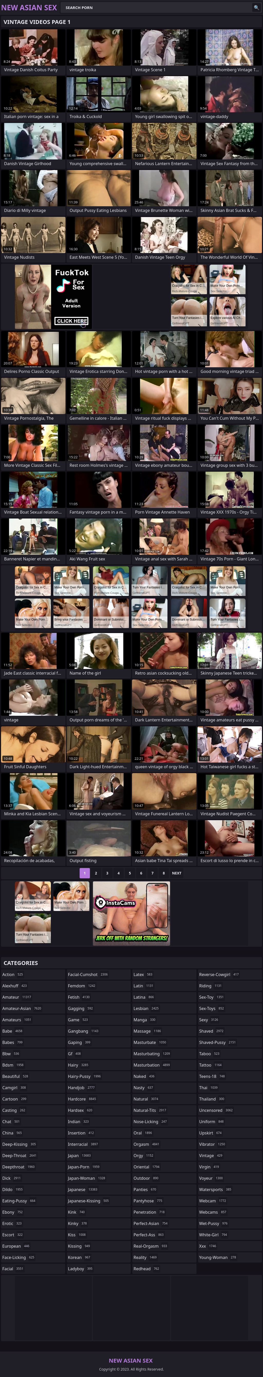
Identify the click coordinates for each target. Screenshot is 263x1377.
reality (146, 1257)
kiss (77, 1235)
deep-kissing (19, 1144)
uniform (212, 1121)
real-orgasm (151, 1246)
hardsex (81, 1110)
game (78, 1020)
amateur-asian (22, 1008)
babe (13, 1031)
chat (11, 1121)
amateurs (17, 1020)
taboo (210, 1054)
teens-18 (212, 1076)
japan (80, 1155)
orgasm (147, 1144)
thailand (212, 1099)
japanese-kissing (89, 1201)
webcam (213, 1201)
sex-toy (212, 997)
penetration (150, 1212)
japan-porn (84, 1167)
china (12, 1133)
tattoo (211, 1065)
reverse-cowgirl (219, 974)
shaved (212, 1031)
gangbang (84, 1031)
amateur (17, 997)
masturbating (152, 1054)
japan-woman (87, 1178)
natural (146, 1099)
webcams (213, 1212)
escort (13, 1235)
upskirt (211, 1133)
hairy (79, 1065)
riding (211, 986)
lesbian (147, 1008)
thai (209, 1088)
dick (12, 1178)
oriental (147, 1167)
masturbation (152, 1065)
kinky (78, 1223)
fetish (79, 997)
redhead (147, 1269)
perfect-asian (151, 1223)
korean (80, 1257)
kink (77, 1212)
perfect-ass (149, 1235)
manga (145, 1020)
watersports (216, 1189)
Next (177, 873)
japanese (83, 1189)
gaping (80, 1042)
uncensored (216, 1110)
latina (144, 997)
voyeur (211, 1178)
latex (144, 974)
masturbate (150, 1042)
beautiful (15, 1076)
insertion (81, 1133)
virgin (209, 1167)
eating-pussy (19, 1201)
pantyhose (149, 1201)
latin (144, 986)
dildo (13, 1189)
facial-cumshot (88, 974)
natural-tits (150, 1110)
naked (145, 1076)
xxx (208, 1246)
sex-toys (212, 1008)
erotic (12, 1223)
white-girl (213, 1235)
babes (13, 1042)
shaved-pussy (218, 1042)
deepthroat (19, 1167)
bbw (11, 1054)
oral (143, 1133)
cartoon (14, 1099)
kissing (79, 1246)
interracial (83, 1144)
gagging (81, 1008)
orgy (144, 1155)
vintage (211, 1155)
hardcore (82, 1099)
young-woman (218, 1257)
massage (148, 1031)
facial (13, 1269)
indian (79, 1121)
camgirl (14, 1088)
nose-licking (151, 1121)
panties (145, 1189)
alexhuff (15, 986)
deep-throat (20, 1155)
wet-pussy (214, 1223)
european (16, 1246)
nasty (144, 1088)
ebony (13, 1212)
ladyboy (81, 1269)
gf (75, 1054)
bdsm (13, 1065)
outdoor (147, 1178)
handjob (82, 1088)
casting (14, 1110)
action (13, 974)
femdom (82, 986)
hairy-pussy (85, 1076)
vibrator (213, 1144)
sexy (209, 1020)
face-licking (18, 1257)
